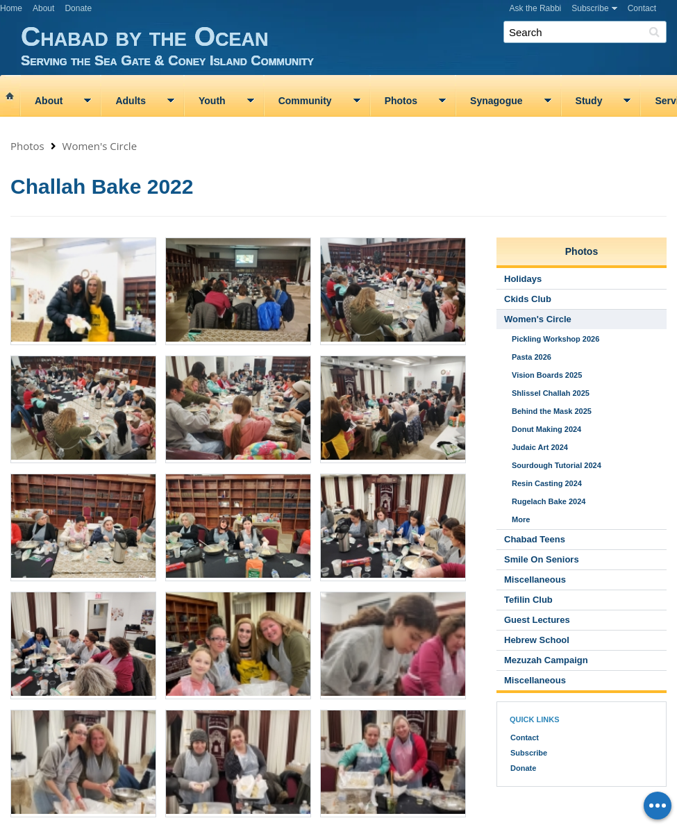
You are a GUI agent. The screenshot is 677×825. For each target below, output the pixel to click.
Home (11, 8)
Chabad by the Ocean (349, 45)
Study (589, 100)
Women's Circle (99, 146)
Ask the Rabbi (536, 8)
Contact (642, 8)
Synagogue (496, 100)
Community (305, 100)
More (521, 519)
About (43, 8)
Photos (401, 100)
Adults (130, 100)
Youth (212, 100)
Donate (78, 8)
